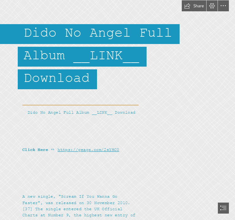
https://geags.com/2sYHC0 (88, 149)
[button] (194, 5)
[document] (117, 110)
